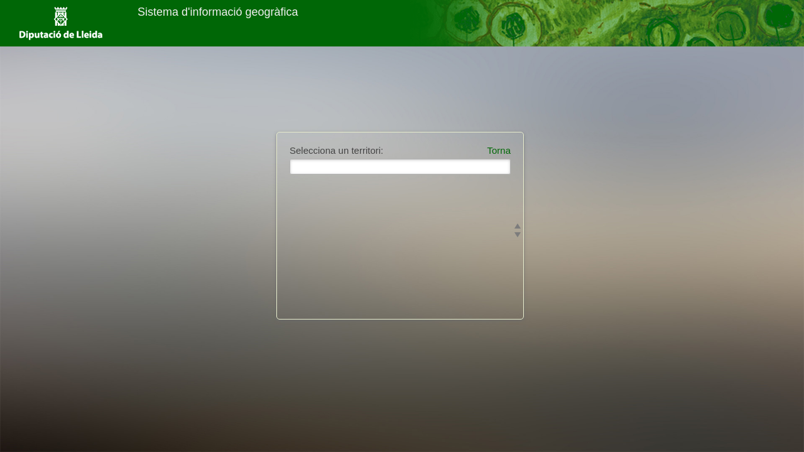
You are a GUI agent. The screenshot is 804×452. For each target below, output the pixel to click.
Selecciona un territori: (336, 150)
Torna (499, 150)
